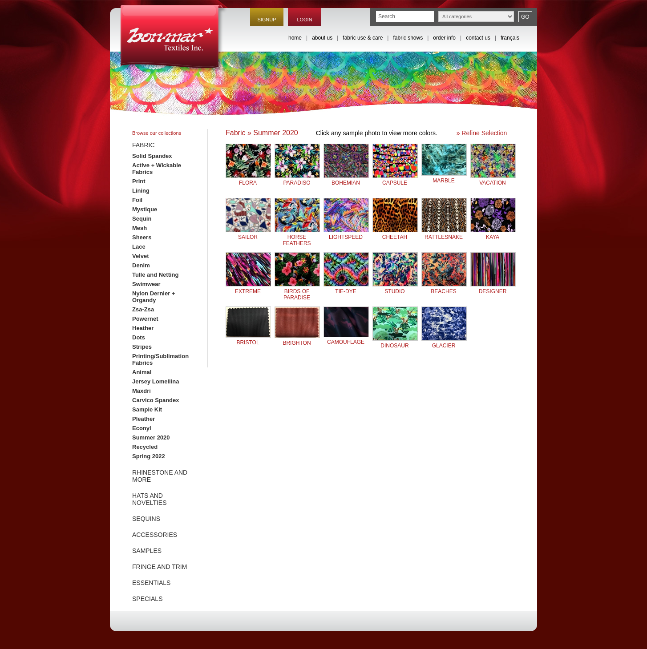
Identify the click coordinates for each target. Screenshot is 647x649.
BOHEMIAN (346, 179)
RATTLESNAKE (444, 233)
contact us (478, 38)
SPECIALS (147, 598)
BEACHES (444, 288)
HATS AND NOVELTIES (149, 499)
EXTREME (248, 288)
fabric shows (408, 38)
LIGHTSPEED (346, 233)
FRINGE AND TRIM (159, 566)
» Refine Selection (482, 133)
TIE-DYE (346, 288)
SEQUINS (146, 518)
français (510, 38)
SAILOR (248, 233)
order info (444, 38)
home (295, 38)
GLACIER (444, 342)
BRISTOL (248, 339)
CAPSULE (395, 179)
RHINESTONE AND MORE (159, 476)
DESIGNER (493, 288)
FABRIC (143, 145)
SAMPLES (147, 550)
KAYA (493, 233)
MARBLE (444, 177)
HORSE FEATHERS (297, 236)
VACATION (493, 179)
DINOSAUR (395, 342)
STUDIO (395, 288)
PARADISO (297, 179)
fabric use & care (363, 38)
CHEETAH (395, 233)
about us (322, 38)
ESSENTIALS (151, 582)
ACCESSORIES (154, 534)
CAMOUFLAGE (346, 338)
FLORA (248, 179)
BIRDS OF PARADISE (297, 291)
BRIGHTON (297, 339)
